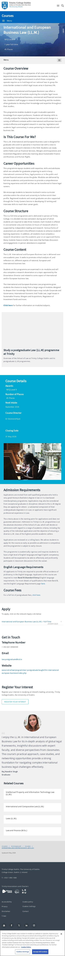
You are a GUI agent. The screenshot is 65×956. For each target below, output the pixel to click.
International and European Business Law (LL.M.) (18, 848)
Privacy (4, 906)
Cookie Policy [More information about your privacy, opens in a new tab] (26, 947)
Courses (7, 15)
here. (43, 583)
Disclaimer (6, 911)
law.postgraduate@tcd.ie (12, 659)
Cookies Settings (29, 906)
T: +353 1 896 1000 (9, 878)
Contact (25, 911)
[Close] (61, 933)
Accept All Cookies (40, 952)
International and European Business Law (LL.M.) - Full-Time (26, 621)
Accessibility (7, 902)
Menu (7, 20)
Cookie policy (27, 902)
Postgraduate (16, 846)
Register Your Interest (15, 702)
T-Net (4, 916)
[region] (32, 943)
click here (36, 595)
